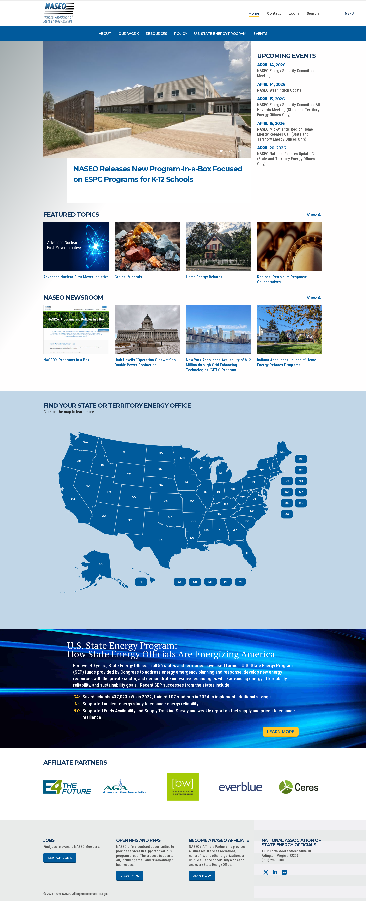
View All (314, 214)
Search (313, 13)
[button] (221, 150)
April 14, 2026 (271, 65)
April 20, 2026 (271, 148)
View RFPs (129, 876)
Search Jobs (60, 858)
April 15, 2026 (271, 99)
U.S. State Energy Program (220, 33)
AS (180, 582)
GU (195, 582)
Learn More (280, 731)
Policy (180, 33)
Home (254, 13)
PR (226, 582)
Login (294, 13)
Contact (274, 13)
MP (210, 582)
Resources (156, 33)
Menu (349, 13)
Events (260, 33)
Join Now (202, 876)
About (105, 33)
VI (240, 582)
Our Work (128, 33)
